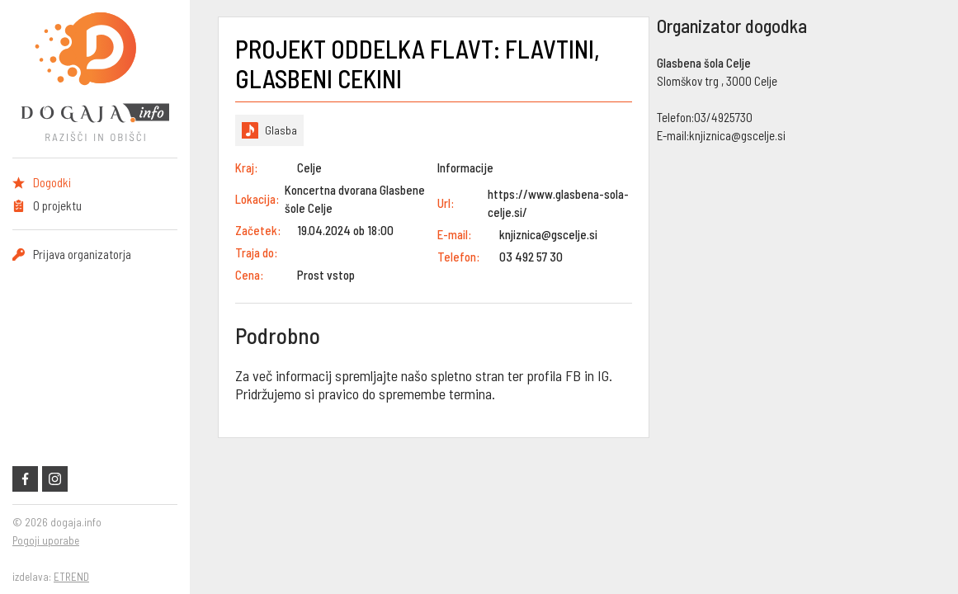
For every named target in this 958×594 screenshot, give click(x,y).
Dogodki (52, 182)
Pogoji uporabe (45, 540)
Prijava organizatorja (82, 254)
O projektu (57, 205)
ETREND (71, 576)
